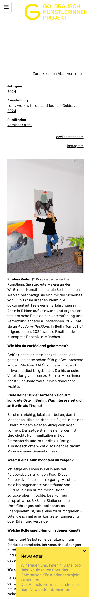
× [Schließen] (84, 551)
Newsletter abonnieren (49, 589)
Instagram (75, 146)
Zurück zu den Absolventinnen (58, 73)
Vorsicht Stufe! (19, 125)
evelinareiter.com (70, 137)
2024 (11, 91)
